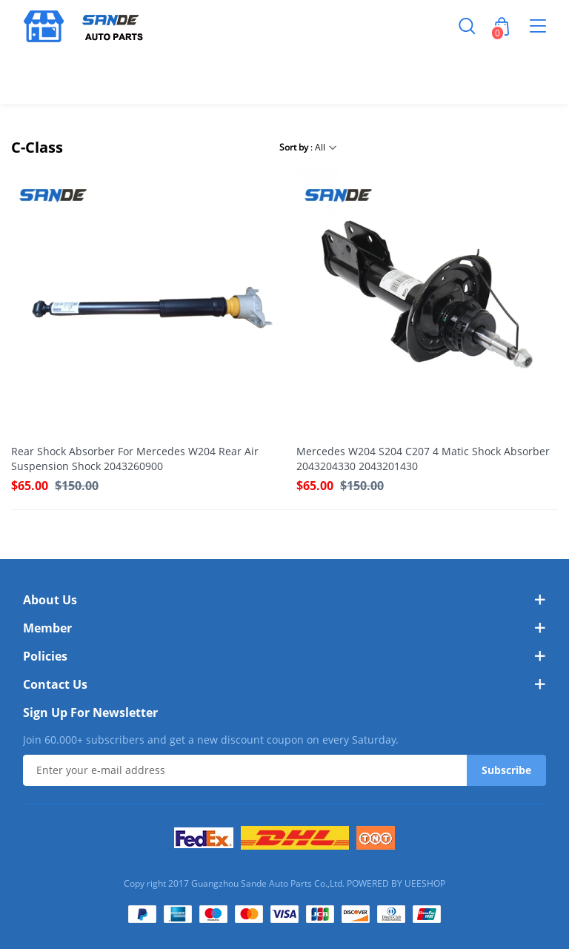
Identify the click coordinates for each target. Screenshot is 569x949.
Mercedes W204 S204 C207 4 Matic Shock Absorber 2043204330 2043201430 (423, 458)
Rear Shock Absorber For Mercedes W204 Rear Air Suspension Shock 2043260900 (135, 458)
